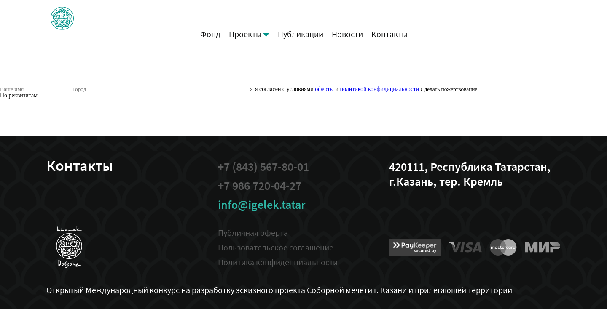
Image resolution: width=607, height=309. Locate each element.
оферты (324, 89)
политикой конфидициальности (379, 89)
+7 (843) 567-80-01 (263, 167)
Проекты (249, 34)
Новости (347, 34)
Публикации (300, 34)
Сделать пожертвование (449, 89)
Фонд (210, 34)
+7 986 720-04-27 (259, 185)
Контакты (389, 34)
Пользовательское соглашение (275, 247)
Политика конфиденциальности (278, 262)
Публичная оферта (253, 232)
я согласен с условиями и (337, 89)
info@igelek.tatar (261, 204)
